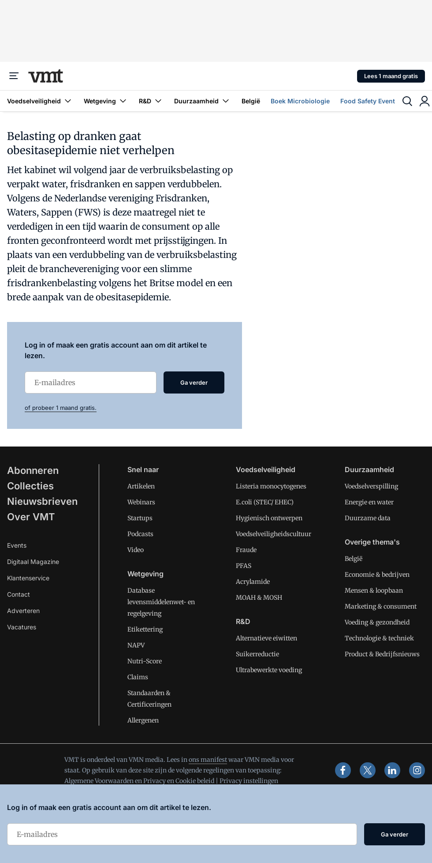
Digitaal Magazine (33, 561)
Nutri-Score (144, 661)
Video (135, 550)
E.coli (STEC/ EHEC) (265, 502)
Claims (137, 677)
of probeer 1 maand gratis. (61, 407)
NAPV (136, 645)
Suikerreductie (257, 654)
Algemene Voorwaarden (99, 781)
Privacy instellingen (249, 781)
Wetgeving (106, 101)
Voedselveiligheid (40, 101)
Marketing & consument (381, 606)
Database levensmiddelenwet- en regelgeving (161, 602)
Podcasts (140, 534)
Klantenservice (28, 578)
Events (16, 545)
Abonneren (33, 470)
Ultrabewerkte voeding (269, 670)
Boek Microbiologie (300, 101)
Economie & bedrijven (377, 575)
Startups (140, 518)
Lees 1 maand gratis (391, 75)
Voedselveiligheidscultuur (273, 534)
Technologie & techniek (379, 638)
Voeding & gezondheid (377, 622)
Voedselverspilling (371, 486)
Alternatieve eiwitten (266, 638)
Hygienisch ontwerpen (269, 518)
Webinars (141, 502)
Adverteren (23, 610)
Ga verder (194, 382)
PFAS (243, 566)
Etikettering (145, 629)
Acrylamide (253, 582)
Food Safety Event (367, 101)
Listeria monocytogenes (271, 486)
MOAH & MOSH (259, 598)
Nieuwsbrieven (42, 501)
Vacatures (21, 627)
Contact (18, 594)
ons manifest (208, 760)
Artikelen (141, 486)
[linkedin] (392, 770)
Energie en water (369, 502)
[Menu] (14, 76)
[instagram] (417, 770)
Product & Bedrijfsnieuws (382, 654)
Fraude (246, 550)
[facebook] (343, 770)
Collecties (30, 486)
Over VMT (31, 516)
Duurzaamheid (202, 101)
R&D (151, 101)
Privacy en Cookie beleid (178, 781)
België (251, 101)
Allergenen (143, 720)
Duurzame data (368, 518)
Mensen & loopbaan (374, 590)
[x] (368, 770)
